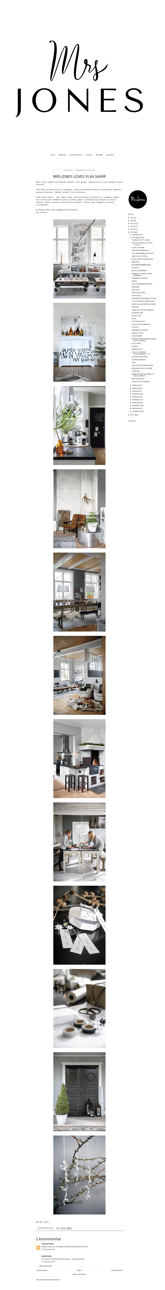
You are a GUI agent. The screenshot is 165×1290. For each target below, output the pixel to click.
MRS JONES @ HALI (138, 379)
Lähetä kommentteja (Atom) (49, 1280)
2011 (132, 415)
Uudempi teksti (42, 1270)
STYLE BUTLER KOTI (138, 321)
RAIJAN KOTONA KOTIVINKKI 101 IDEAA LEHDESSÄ (143, 375)
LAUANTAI (135, 268)
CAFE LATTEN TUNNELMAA (141, 324)
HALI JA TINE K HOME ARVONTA (142, 365)
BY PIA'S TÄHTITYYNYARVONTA (142, 259)
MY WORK (99, 155)
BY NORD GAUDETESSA (140, 357)
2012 (132, 232)
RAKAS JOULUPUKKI (138, 293)
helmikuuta (136, 408)
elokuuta (135, 391)
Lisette (43, 1256)
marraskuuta (136, 238)
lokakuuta (135, 385)
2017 (132, 218)
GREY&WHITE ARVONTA (140, 330)
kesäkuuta (136, 397)
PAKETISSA (135, 307)
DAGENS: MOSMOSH (139, 360)
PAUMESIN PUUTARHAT (140, 278)
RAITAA (134, 281)
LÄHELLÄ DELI (136, 316)
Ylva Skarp (41, 190)
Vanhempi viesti (116, 1270)
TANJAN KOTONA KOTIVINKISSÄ (143, 310)
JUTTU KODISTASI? (76, 155)
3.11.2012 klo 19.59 (48, 1249)
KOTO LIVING (136, 343)
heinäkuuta (136, 394)
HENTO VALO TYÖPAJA (140, 256)
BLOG (53, 155)
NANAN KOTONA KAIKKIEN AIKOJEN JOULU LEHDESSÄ (144, 340)
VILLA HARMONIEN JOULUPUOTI (143, 253)
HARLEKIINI (135, 287)
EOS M (134, 319)
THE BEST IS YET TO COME (140, 240)
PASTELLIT (135, 346)
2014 (132, 226)
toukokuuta (136, 400)
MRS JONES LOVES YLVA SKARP (142, 368)
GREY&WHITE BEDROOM (140, 250)
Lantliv (43, 212)
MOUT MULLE (136, 295)
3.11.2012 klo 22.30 (48, 1262)
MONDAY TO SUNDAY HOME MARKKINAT (142, 274)
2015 (132, 223)
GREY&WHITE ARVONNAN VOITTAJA (144, 298)
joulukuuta (136, 235)
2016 (132, 220)
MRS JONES (62, 155)
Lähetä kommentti (45, 1266)
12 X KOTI (89, 155)
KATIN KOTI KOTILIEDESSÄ (140, 382)
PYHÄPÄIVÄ (136, 371)
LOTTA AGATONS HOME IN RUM (143, 301)
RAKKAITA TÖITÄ (137, 333)
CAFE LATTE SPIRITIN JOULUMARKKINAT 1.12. (141, 353)
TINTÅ (134, 362)
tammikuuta (136, 411)
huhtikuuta (136, 403)
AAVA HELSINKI (137, 336)
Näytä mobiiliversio (79, 1274)
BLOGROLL (110, 155)
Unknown (44, 1244)
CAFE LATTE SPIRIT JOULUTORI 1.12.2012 (142, 244)
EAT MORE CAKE (137, 313)
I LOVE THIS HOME (138, 248)
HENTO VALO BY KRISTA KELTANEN (144, 304)
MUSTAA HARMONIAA (139, 271)
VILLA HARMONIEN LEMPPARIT (142, 284)
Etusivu (79, 1270)
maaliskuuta (136, 405)
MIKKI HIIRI (135, 262)
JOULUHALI (136, 290)
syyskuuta (135, 388)
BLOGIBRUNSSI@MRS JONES (141, 265)
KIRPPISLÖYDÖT (137, 349)
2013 (132, 229)
